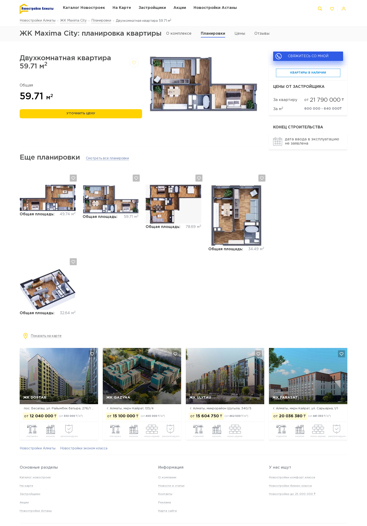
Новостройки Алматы (37, 20)
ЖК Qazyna (118, 397)
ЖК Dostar (34, 397)
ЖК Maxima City (73, 20)
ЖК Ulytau (200, 397)
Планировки (101, 20)
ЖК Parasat (285, 397)
